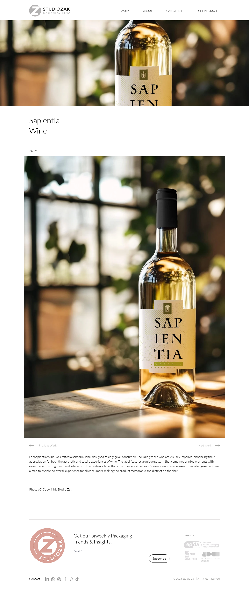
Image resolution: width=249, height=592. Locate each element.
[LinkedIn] (47, 579)
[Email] (108, 557)
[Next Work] (205, 445)
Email (78, 551)
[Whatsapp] (53, 579)
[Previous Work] (47, 445)
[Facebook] (65, 579)
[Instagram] (59, 579)
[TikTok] (77, 579)
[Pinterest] (71, 579)
